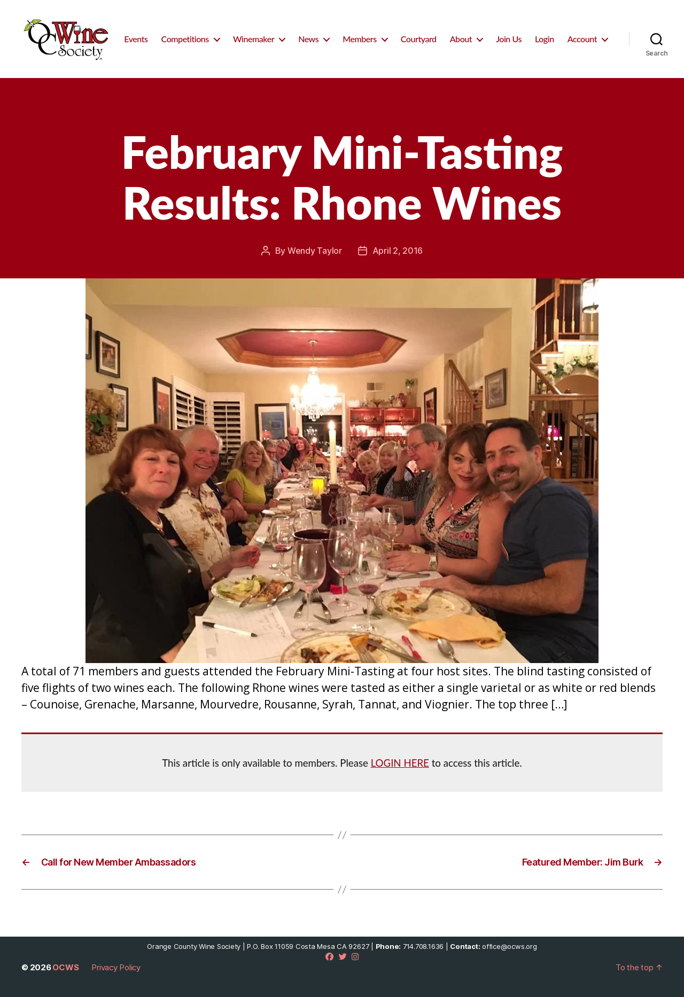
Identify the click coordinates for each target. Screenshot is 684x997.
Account (582, 39)
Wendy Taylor (314, 250)
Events (135, 39)
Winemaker (253, 39)
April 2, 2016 (397, 250)
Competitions (185, 39)
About (461, 39)
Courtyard (419, 39)
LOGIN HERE (400, 763)
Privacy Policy (116, 967)
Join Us (509, 39)
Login (544, 39)
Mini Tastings (342, 104)
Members (360, 39)
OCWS (65, 967)
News (308, 39)
